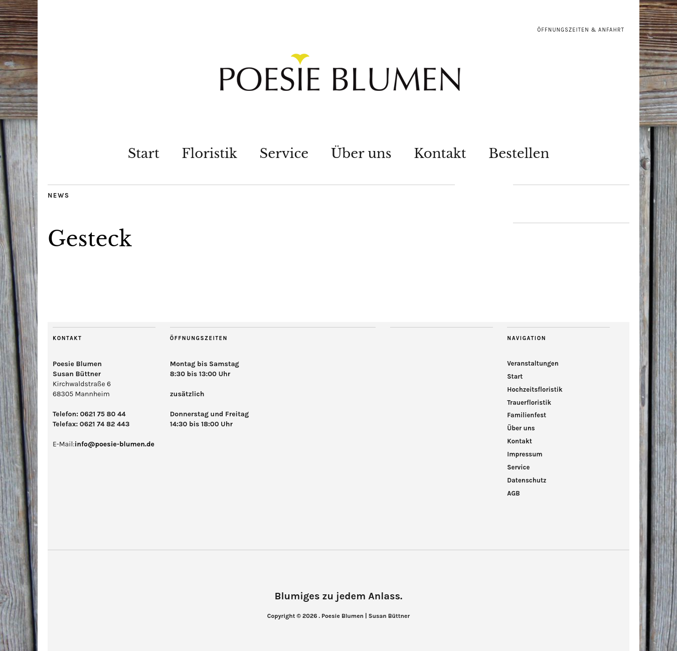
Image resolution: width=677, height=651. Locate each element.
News (59, 195)
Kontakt (440, 153)
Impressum (524, 454)
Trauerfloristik (529, 402)
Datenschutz (526, 480)
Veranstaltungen (533, 363)
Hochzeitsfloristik (535, 389)
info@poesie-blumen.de (114, 444)
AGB (513, 493)
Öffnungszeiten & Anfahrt (580, 30)
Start (143, 153)
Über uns (361, 153)
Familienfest (526, 415)
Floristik (209, 153)
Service (284, 153)
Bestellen (518, 153)
